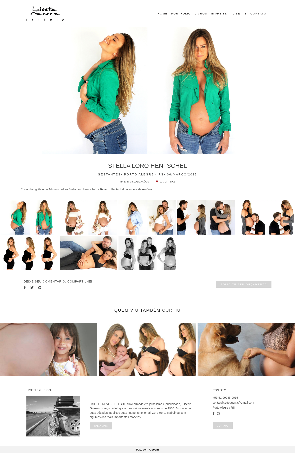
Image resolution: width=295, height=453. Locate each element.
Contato (222, 425)
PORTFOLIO (181, 13)
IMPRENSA (220, 13)
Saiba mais (101, 425)
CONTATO (258, 13)
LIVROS (201, 13)
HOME (162, 13)
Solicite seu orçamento (243, 284)
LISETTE (239, 13)
